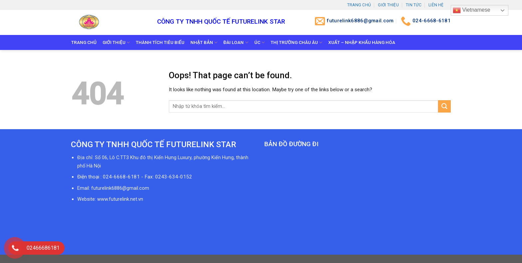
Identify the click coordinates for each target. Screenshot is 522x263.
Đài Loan (235, 42)
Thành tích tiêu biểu (160, 42)
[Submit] (444, 106)
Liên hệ (436, 5)
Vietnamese (471, 10)
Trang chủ (359, 5)
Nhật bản (203, 42)
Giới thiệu (388, 5)
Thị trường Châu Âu (296, 42)
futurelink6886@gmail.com (120, 188)
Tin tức (413, 5)
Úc (259, 42)
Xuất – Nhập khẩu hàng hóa (361, 42)
